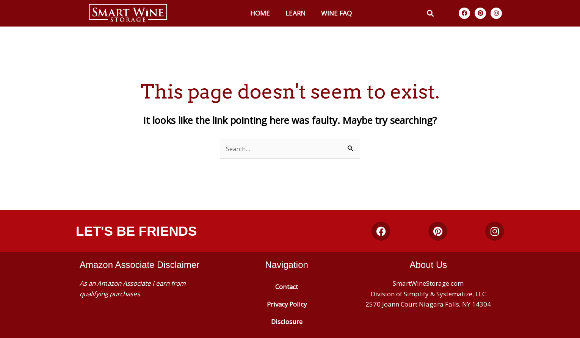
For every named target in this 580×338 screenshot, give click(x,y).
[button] (430, 13)
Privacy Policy (286, 304)
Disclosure (287, 321)
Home (260, 13)
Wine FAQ (336, 13)
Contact (286, 286)
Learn (295, 13)
